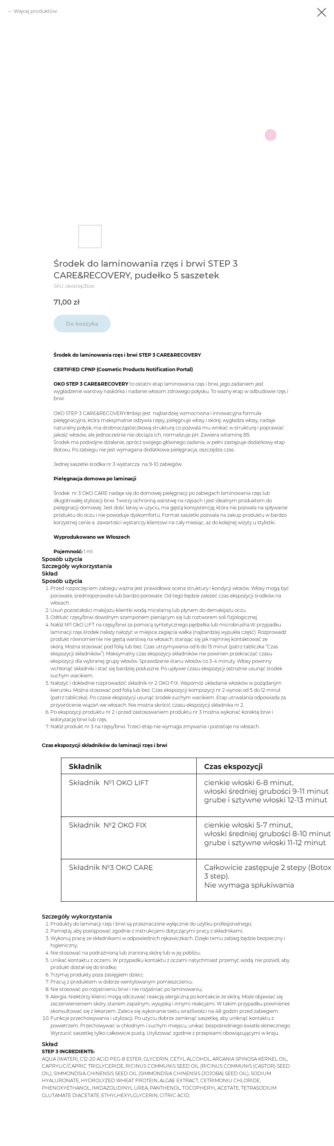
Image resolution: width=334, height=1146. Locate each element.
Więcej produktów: (36, 11)
